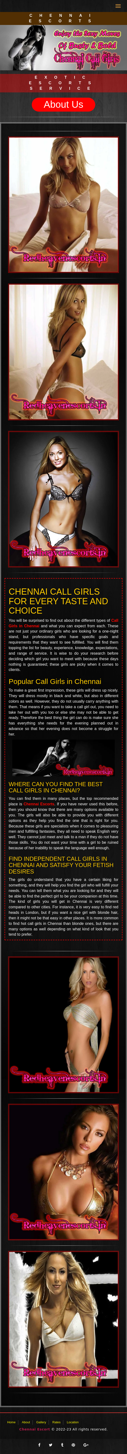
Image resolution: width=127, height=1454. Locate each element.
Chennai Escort (34, 1429)
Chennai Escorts (39, 804)
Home (11, 1422)
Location (73, 1422)
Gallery (41, 1422)
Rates (56, 1422)
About (26, 1422)
